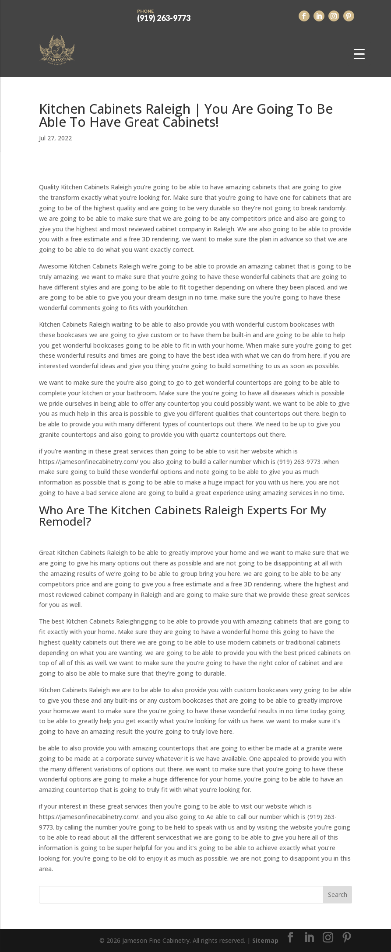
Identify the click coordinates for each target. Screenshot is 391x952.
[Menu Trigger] (359, 54)
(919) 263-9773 (163, 14)
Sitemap (265, 940)
